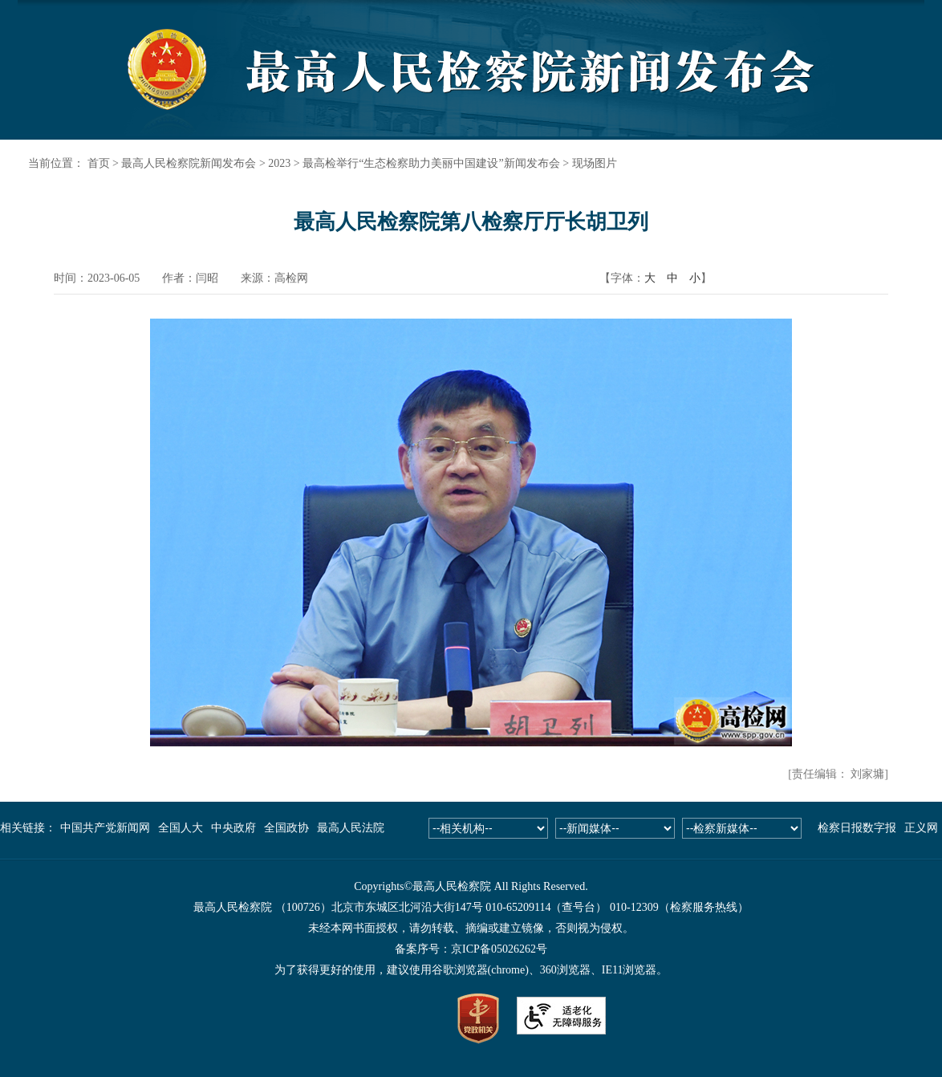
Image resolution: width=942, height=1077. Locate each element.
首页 (98, 163)
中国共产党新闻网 (105, 828)
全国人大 (180, 828)
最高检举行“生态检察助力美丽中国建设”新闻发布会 (430, 163)
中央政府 (233, 828)
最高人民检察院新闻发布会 (188, 163)
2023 (279, 163)
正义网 (921, 828)
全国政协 (286, 828)
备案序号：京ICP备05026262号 (471, 949)
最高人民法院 (350, 828)
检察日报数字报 (857, 828)
